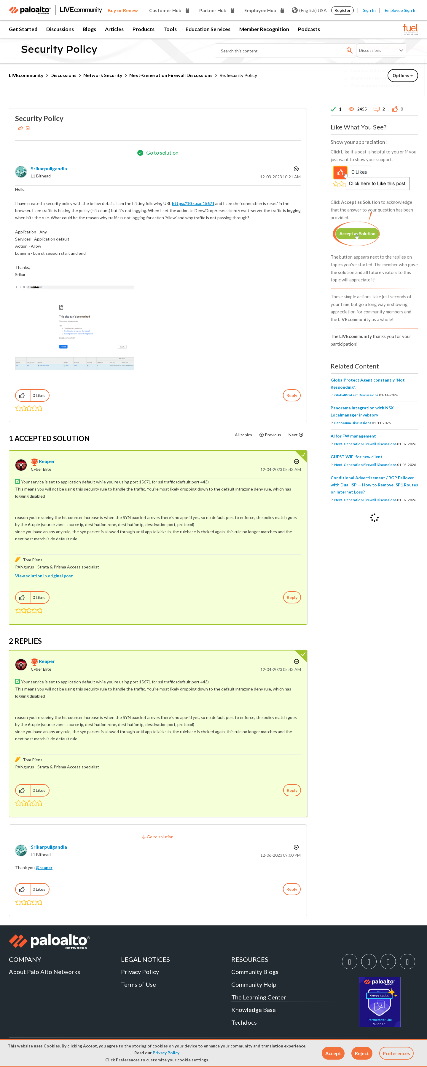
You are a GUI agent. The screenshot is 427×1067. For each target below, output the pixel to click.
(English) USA (309, 10)
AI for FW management (353, 435)
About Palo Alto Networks (44, 971)
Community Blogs (254, 971)
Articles (114, 29)
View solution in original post (44, 575)
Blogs (89, 29)
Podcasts (309, 29)
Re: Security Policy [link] (238, 75)
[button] (333, 1053)
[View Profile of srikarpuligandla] (49, 168)
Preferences (396, 1053)
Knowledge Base (253, 1009)
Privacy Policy (166, 1052)
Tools (170, 29)
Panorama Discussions (352, 423)
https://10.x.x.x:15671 (193, 203)
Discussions (60, 29)
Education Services (208, 29)
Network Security (102, 75)
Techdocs (244, 1022)
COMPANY (25, 959)
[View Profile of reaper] (47, 461)
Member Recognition (264, 29)
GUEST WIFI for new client (357, 456)
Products (143, 29)
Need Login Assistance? (391, 90)
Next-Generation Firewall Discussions (171, 75)
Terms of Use (138, 984)
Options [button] (296, 168)
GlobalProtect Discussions (356, 395)
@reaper (44, 867)
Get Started (23, 29)
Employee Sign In (401, 10)
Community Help (253, 984)
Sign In (369, 10)
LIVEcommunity (26, 75)
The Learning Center (258, 997)
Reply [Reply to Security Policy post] (291, 395)
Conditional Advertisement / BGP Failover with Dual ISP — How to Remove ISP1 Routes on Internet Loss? (374, 484)
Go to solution (162, 152)
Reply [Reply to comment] (292, 597)
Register (342, 10)
